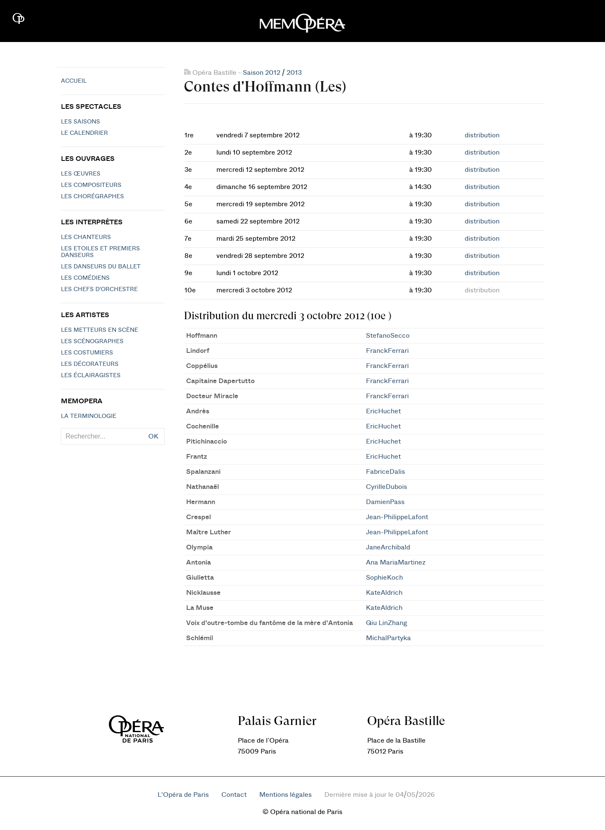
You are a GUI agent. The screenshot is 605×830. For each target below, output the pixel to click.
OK (153, 436)
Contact (234, 794)
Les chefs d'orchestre (99, 289)
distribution (482, 135)
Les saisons (80, 122)
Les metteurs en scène (99, 330)
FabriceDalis (385, 471)
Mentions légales (285, 794)
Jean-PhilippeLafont (397, 517)
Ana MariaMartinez (396, 562)
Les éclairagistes (91, 375)
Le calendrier (84, 133)
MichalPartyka (388, 638)
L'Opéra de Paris (183, 794)
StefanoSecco (388, 335)
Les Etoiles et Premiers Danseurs (100, 252)
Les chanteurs (86, 237)
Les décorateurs (89, 364)
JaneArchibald (388, 547)
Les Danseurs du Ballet (101, 267)
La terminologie (88, 416)
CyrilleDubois (386, 486)
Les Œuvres (80, 174)
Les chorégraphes (92, 197)
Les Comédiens (85, 278)
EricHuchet (383, 411)
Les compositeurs (91, 185)
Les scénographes (92, 341)
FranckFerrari (387, 350)
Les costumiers (87, 353)
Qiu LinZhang (386, 623)
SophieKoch (384, 577)
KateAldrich (384, 592)
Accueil (74, 81)
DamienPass (385, 502)
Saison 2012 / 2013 (272, 72)
